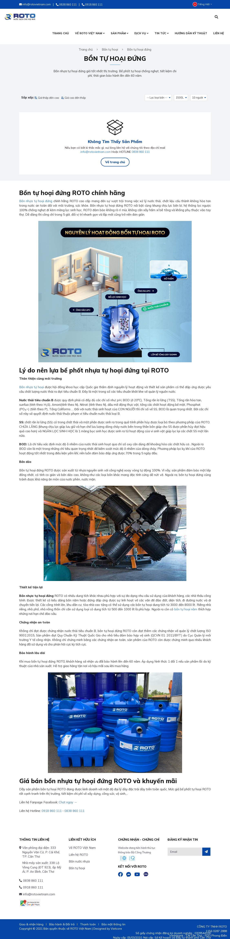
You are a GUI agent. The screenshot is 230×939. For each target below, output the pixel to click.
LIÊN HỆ (218, 33)
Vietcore (116, 925)
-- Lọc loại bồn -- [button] (157, 94)
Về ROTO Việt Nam (82, 844)
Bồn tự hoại (77, 864)
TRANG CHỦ (60, 33)
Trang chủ (86, 47)
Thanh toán (88, 920)
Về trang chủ (115, 158)
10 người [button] (197, 94)
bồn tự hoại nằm (185, 605)
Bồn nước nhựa (79, 857)
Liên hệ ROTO (78, 851)
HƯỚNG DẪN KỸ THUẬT (191, 33)
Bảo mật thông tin (113, 920)
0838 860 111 (141, 148)
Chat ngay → (68, 798)
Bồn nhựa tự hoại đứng (35, 197)
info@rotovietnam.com (96, 148)
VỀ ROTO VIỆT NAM (90, 33)
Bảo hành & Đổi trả (61, 920)
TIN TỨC (162, 33)
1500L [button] (180, 94)
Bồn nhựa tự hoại (31, 383)
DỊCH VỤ (141, 33)
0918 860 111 (52, 807)
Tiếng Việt (202, 4)
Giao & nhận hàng (31, 920)
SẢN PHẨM (119, 33)
